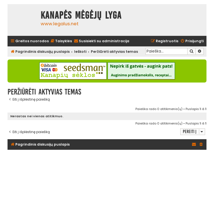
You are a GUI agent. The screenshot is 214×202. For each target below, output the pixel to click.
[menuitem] (61, 41)
